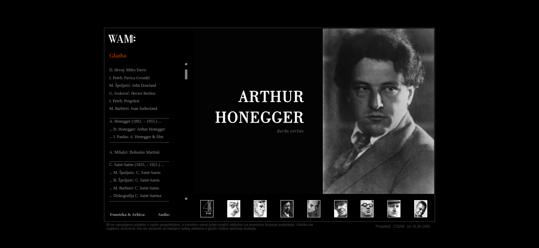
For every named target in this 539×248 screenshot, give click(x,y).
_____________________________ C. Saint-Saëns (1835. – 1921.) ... (139, 162)
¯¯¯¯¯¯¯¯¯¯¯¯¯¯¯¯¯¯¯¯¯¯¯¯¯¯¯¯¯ (139, 144)
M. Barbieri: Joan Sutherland (133, 108)
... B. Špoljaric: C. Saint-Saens (134, 180)
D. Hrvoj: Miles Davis (127, 70)
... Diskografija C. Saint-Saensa (135, 195)
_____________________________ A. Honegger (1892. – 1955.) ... (139, 119)
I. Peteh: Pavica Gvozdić (129, 77)
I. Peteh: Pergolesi (124, 101)
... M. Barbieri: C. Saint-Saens (134, 188)
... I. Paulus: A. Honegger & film (136, 136)
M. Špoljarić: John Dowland (132, 85)
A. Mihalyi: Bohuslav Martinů (134, 152)
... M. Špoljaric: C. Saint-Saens (135, 172)
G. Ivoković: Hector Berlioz (132, 93)
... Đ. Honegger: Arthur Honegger (137, 129)
